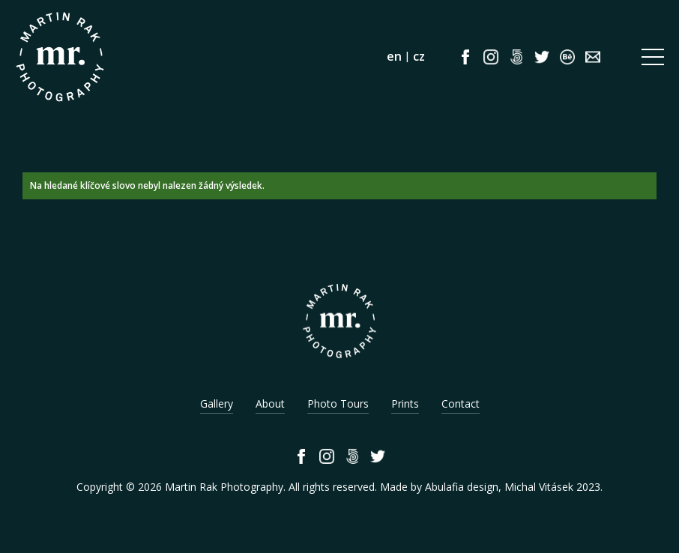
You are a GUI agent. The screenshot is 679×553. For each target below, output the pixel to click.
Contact (460, 403)
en (394, 56)
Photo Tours (338, 403)
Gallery (216, 403)
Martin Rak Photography (224, 487)
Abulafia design (461, 487)
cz (419, 56)
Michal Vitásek (538, 487)
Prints (405, 403)
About (270, 403)
